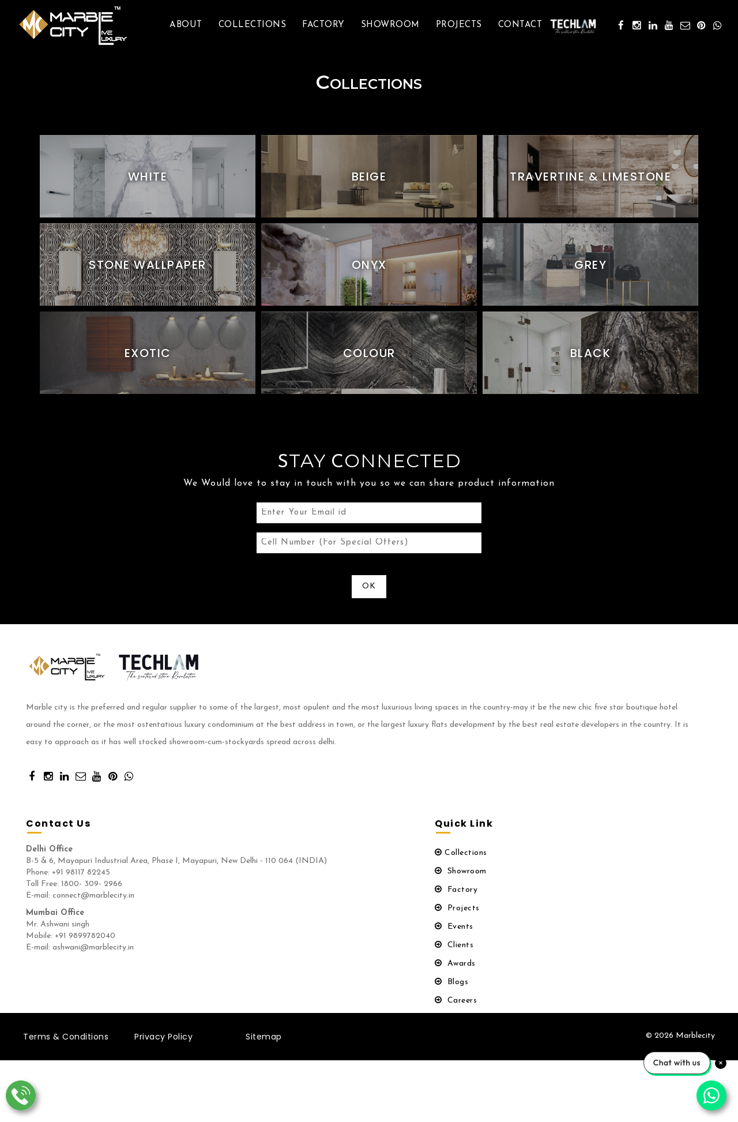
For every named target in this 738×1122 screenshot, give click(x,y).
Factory (323, 25)
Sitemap (264, 1041)
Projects (459, 25)
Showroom (390, 25)
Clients (454, 949)
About (186, 25)
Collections (253, 25)
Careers (456, 1005)
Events (454, 931)
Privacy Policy (163, 1041)
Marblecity (695, 1040)
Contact (520, 25)
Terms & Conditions (65, 1041)
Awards (455, 968)
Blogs (451, 986)
